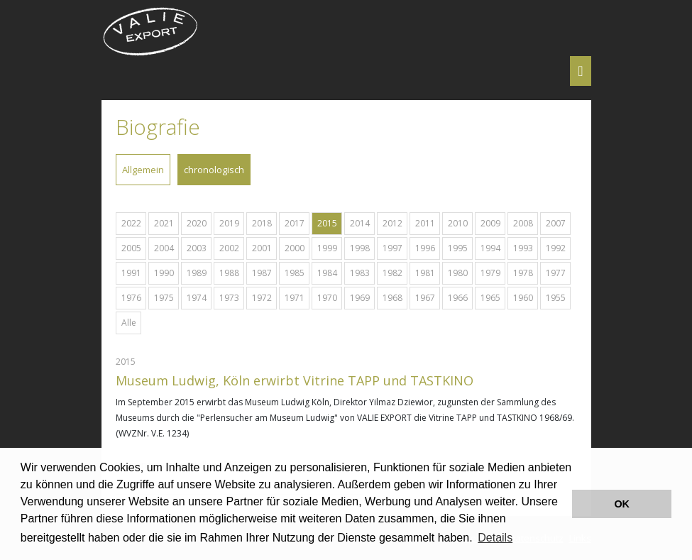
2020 (197, 223)
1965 (490, 298)
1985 (294, 273)
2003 (197, 248)
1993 (523, 248)
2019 (229, 223)
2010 (458, 223)
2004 (164, 248)
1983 (360, 273)
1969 (360, 298)
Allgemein (143, 169)
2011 (425, 223)
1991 (131, 273)
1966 (458, 298)
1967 (425, 298)
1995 (458, 248)
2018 (262, 223)
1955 (556, 298)
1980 (458, 273)
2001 (262, 248)
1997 (392, 248)
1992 (556, 248)
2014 (360, 223)
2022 (131, 223)
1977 (556, 273)
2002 (229, 248)
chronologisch (214, 169)
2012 (392, 223)
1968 (392, 298)
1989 (197, 273)
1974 (197, 298)
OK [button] (622, 504)
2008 (523, 223)
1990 (164, 273)
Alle (128, 323)
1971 (294, 298)
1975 (164, 298)
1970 (327, 298)
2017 (294, 223)
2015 (327, 223)
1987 (262, 273)
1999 (327, 248)
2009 (490, 223)
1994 (490, 248)
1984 (327, 273)
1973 (229, 298)
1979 (490, 273)
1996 (425, 248)
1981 (425, 273)
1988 (229, 273)
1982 (392, 273)
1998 (360, 248)
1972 (262, 298)
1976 (131, 298)
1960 (523, 298)
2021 (164, 223)
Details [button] (495, 538)
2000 (294, 248)
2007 (556, 223)
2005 (131, 248)
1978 (523, 273)
